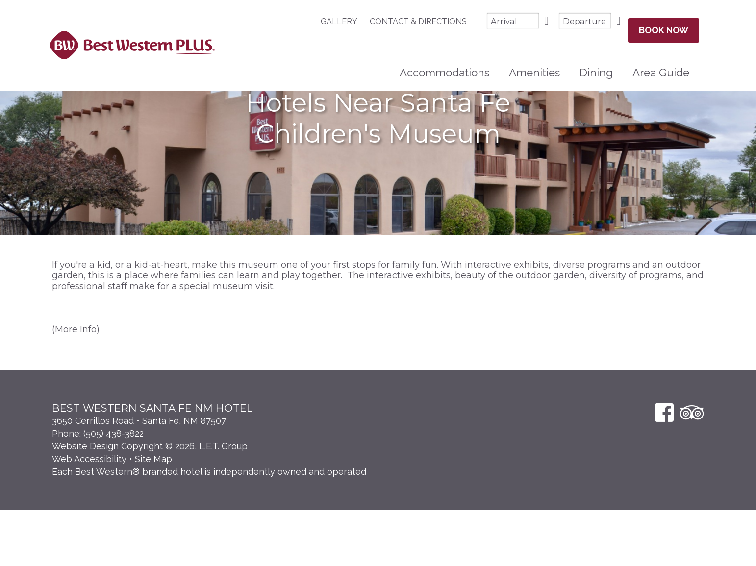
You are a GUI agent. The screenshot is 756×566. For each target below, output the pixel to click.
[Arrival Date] (483, 20)
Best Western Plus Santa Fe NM (132, 41)
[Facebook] (664, 468)
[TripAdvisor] (692, 468)
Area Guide (660, 64)
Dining (596, 64)
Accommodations (444, 64)
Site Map (153, 515)
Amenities (534, 64)
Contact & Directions (388, 21)
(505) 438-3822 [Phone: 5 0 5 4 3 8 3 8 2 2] (113, 489)
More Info (76, 385)
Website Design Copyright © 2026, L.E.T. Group (150, 502)
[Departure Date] (555, 20)
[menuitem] (314, 21)
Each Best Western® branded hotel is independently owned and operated (209, 527)
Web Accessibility (89, 515)
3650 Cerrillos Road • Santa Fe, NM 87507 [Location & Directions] (139, 476)
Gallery (309, 21)
